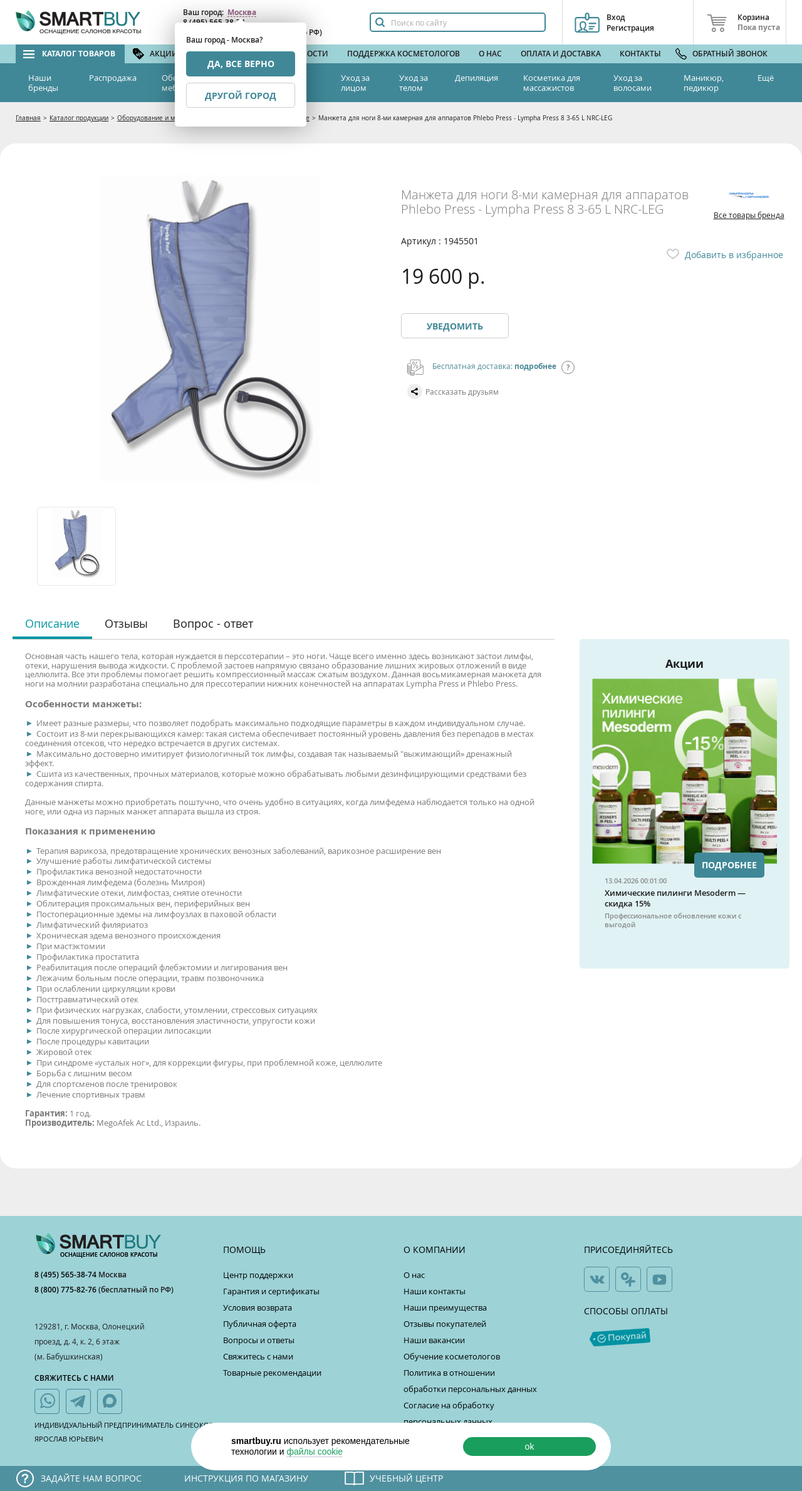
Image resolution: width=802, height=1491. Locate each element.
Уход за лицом (355, 82)
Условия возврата (257, 1307)
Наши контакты (435, 1291)
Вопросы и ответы (258, 1340)
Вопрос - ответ (213, 623)
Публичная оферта (259, 1323)
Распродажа (113, 77)
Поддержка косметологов (403, 53)
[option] (77, 546)
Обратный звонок (730, 53)
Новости (309, 53)
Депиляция (476, 77)
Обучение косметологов (452, 1356)
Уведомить (455, 326)
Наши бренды (43, 82)
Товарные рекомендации (272, 1372)
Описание (52, 623)
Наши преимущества (445, 1307)
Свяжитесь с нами (258, 1356)
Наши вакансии (434, 1340)
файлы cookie (314, 1452)
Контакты (640, 53)
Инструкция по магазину (246, 1478)
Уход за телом (413, 82)
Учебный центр (406, 1478)
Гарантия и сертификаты (271, 1291)
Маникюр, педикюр (704, 82)
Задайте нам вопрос (91, 1478)
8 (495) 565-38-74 (66, 1274)
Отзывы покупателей (445, 1323)
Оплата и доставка (561, 53)
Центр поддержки (258, 1275)
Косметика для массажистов (551, 82)
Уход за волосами (632, 82)
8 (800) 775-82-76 (66, 1289)
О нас (490, 53)
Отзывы (126, 623)
